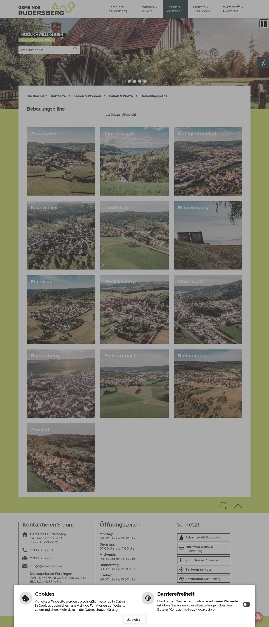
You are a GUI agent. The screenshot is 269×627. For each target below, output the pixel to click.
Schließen (134, 619)
